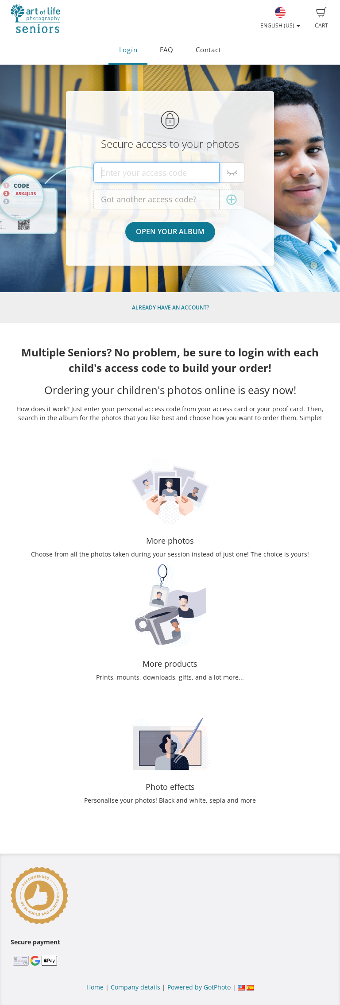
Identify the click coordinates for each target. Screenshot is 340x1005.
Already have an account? (170, 307)
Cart (321, 18)
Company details (135, 987)
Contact (208, 49)
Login (128, 49)
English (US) (280, 18)
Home (95, 987)
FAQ (167, 49)
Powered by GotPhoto (199, 987)
